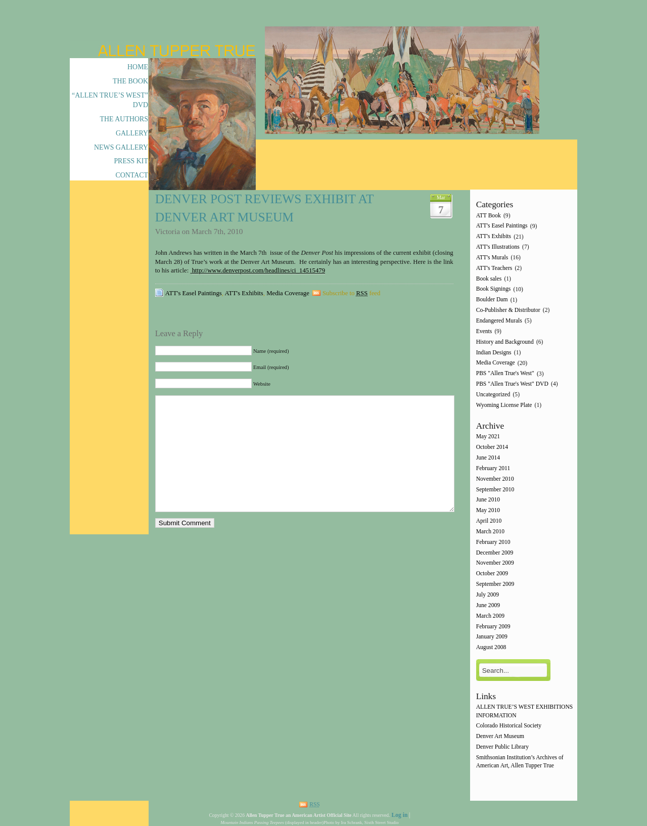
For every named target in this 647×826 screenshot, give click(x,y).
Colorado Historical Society (508, 726)
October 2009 (492, 574)
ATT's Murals (492, 257)
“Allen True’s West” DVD (110, 100)
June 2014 (488, 457)
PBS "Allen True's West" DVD (512, 384)
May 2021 (488, 437)
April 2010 (489, 521)
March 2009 (490, 616)
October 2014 (492, 447)
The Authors (124, 119)
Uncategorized (493, 394)
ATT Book (488, 215)
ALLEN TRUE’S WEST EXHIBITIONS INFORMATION (524, 711)
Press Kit (131, 161)
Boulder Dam (492, 300)
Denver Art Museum (500, 736)
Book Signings (493, 289)
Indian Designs (494, 352)
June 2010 (488, 500)
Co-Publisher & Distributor (508, 310)
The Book (130, 81)
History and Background (505, 342)
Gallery (132, 133)
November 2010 (495, 479)
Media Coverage (287, 293)
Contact (131, 175)
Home (137, 67)
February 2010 (493, 542)
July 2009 (487, 594)
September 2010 (495, 489)
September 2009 (495, 584)
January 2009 (491, 637)
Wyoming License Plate (504, 405)
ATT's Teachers (494, 268)
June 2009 (488, 605)
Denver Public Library (502, 747)
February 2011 (493, 468)
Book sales (489, 279)
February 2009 (493, 626)
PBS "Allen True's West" (505, 374)
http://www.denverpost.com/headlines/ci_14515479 (258, 270)
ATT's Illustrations (498, 247)
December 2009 (495, 552)
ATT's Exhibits (244, 293)
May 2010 (488, 511)
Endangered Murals (499, 320)
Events (484, 331)
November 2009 (495, 563)
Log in (399, 815)
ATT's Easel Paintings (193, 293)
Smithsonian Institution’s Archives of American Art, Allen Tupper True (520, 761)
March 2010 (490, 531)
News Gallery (121, 147)
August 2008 (491, 648)
